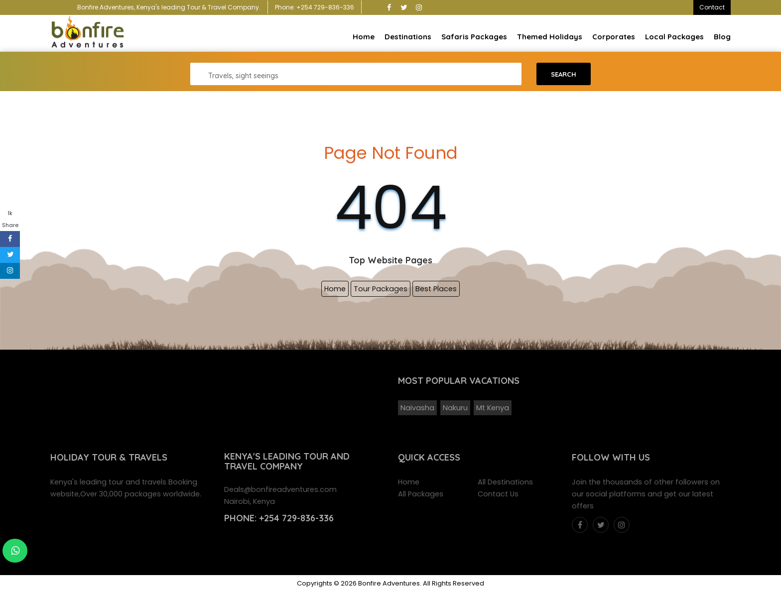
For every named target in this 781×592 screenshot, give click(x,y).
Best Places (436, 289)
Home (364, 36)
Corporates (613, 36)
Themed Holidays (549, 36)
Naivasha (417, 408)
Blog (722, 36)
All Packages (420, 494)
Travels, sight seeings (243, 75)
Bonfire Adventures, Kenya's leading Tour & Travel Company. (168, 7)
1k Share (10, 219)
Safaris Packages (474, 36)
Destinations (408, 36)
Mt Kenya (492, 408)
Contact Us (498, 494)
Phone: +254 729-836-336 (314, 7)
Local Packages (674, 36)
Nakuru (455, 408)
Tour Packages (380, 289)
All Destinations (505, 482)
